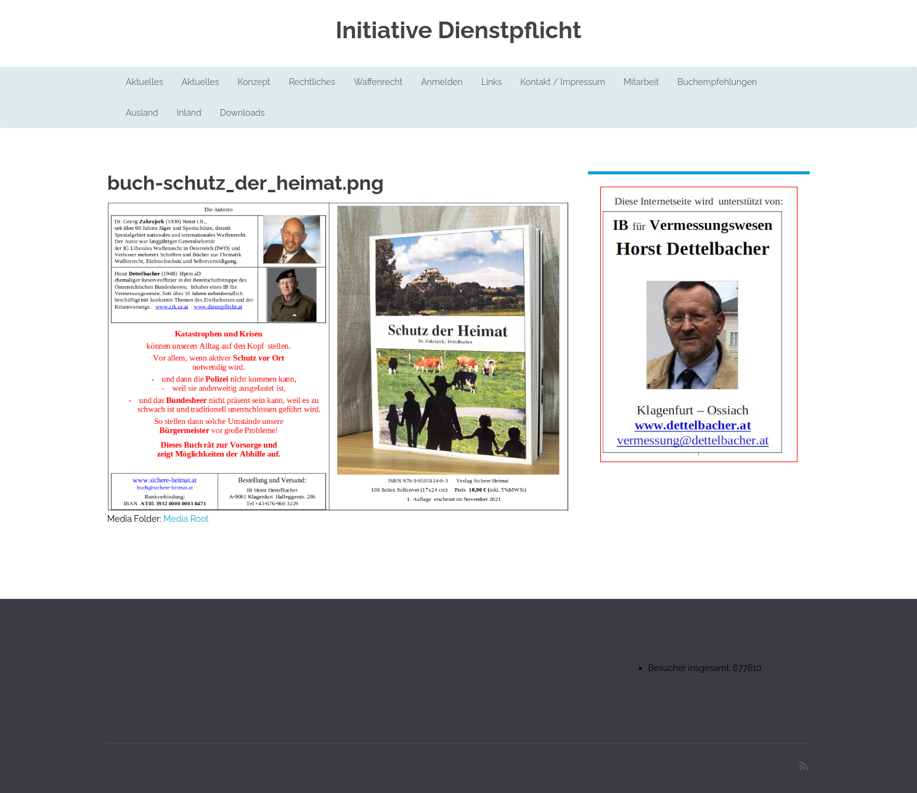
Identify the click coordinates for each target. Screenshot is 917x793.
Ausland (142, 113)
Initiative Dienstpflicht (458, 30)
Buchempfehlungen (717, 82)
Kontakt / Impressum (562, 82)
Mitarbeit (641, 82)
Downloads (242, 113)
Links (491, 82)
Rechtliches (312, 82)
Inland (189, 113)
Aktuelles (144, 82)
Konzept (253, 82)
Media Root (186, 519)
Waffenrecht (378, 82)
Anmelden (442, 82)
